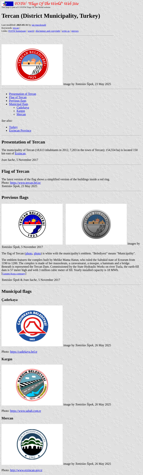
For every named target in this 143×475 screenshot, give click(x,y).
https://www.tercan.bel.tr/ (25, 182)
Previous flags (17, 100)
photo (28, 253)
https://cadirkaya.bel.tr (23, 351)
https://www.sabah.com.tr (25, 410)
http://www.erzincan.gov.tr (26, 470)
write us (66, 30)
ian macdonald (39, 24)
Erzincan (20, 153)
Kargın (21, 110)
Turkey (13, 127)
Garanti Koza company (13, 273)
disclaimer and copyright (48, 30)
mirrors (74, 30)
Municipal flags (18, 104)
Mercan (21, 114)
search (31, 30)
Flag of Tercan (18, 97)
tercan (16, 27)
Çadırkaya (23, 107)
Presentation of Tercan (22, 93)
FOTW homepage (17, 30)
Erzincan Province (20, 130)
